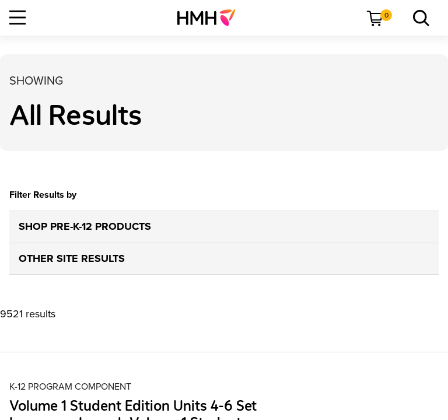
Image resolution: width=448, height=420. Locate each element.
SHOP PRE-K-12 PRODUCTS (85, 226)
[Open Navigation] (17, 17)
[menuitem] (210, 17)
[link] (210, 17)
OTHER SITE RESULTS (72, 258)
